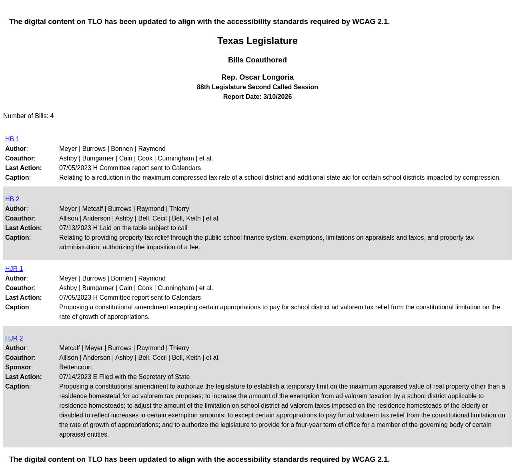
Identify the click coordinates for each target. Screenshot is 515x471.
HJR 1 (14, 268)
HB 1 (12, 139)
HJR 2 (14, 338)
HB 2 (12, 199)
